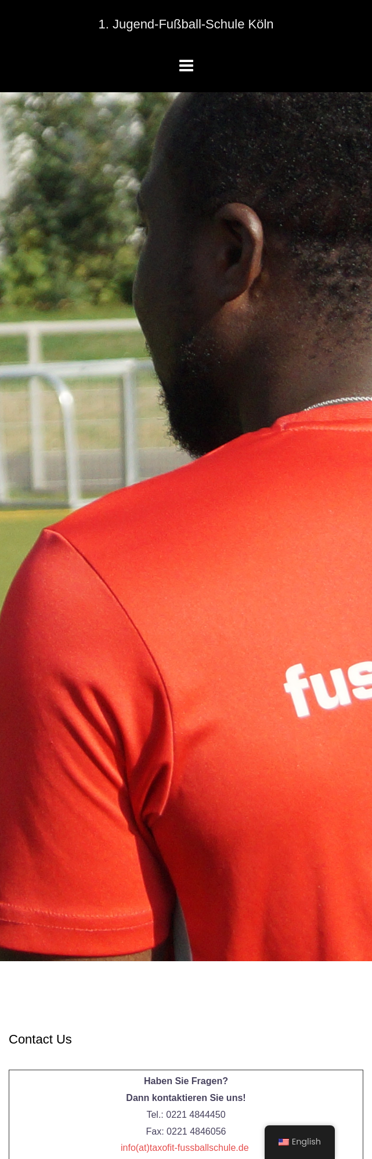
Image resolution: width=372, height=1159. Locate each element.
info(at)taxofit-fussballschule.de (185, 1148)
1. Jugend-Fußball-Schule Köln (185, 24)
